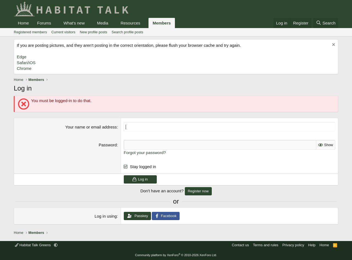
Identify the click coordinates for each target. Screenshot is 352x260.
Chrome (24, 68)
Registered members (30, 32)
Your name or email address (91, 127)
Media (102, 23)
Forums (44, 23)
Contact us (240, 245)
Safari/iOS (26, 62)
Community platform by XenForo (176, 255)
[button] (55, 23)
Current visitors (63, 32)
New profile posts (93, 32)
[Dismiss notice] (333, 45)
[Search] (325, 23)
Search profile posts (127, 32)
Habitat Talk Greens (33, 245)
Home (23, 23)
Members (162, 23)
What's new (74, 23)
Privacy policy (293, 245)
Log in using (106, 216)
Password (108, 145)
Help (312, 245)
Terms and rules (265, 245)
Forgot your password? (145, 152)
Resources (130, 23)
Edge (21, 56)
